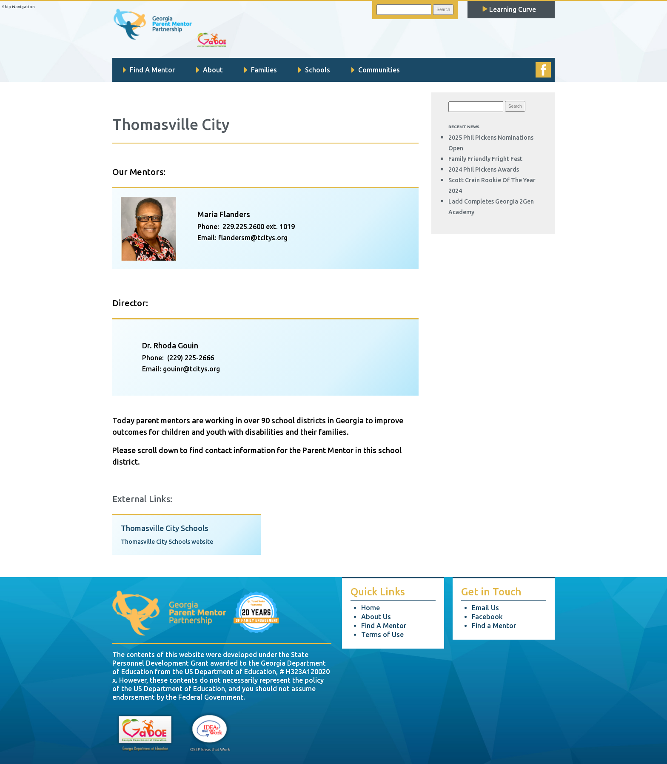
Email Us (485, 608)
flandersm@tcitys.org (253, 237)
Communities (375, 70)
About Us (376, 616)
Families (260, 70)
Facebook (487, 616)
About (209, 70)
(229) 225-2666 (190, 358)
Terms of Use (382, 634)
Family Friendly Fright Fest (485, 158)
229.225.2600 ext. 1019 (258, 226)
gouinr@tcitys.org (191, 369)
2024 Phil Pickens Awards (483, 169)
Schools (314, 70)
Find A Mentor (149, 70)
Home (370, 608)
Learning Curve (509, 9)
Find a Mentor (494, 625)
